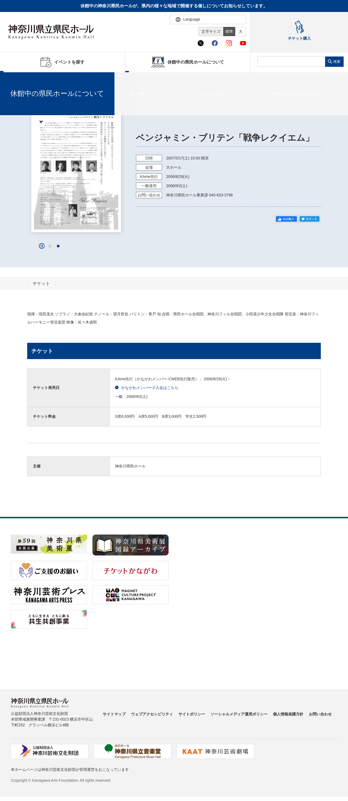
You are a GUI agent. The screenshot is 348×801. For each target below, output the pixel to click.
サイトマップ (114, 714)
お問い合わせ (320, 714)
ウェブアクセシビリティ (152, 714)
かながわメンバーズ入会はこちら (146, 387)
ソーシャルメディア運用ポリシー (239, 714)
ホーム (13, 79)
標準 (229, 31)
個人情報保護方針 (288, 714)
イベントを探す (34, 79)
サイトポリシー (191, 714)
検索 (336, 61)
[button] (50, 246)
